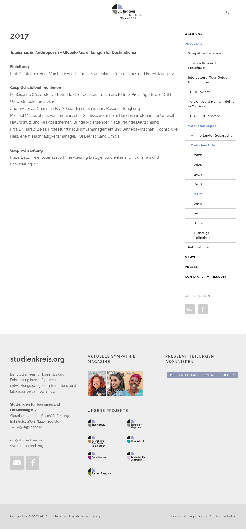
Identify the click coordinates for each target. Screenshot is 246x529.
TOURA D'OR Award (204, 116)
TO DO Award (199, 92)
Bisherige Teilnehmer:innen (208, 235)
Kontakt (175, 516)
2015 (198, 213)
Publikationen (199, 247)
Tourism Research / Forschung (204, 65)
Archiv (199, 223)
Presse (191, 267)
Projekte (194, 43)
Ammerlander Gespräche (212, 135)
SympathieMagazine (204, 53)
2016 (198, 204)
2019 (198, 174)
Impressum (198, 516)
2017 (198, 194)
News (190, 257)
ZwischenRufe (203, 145)
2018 (198, 184)
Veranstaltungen (202, 126)
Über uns (194, 34)
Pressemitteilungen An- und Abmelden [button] (202, 375)
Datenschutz (224, 516)
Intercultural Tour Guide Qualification (208, 80)
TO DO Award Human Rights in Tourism (211, 104)
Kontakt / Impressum (205, 276)
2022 (198, 155)
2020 (198, 165)
